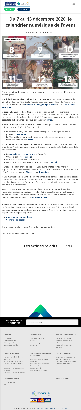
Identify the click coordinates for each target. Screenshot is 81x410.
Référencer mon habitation (64, 338)
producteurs (28, 154)
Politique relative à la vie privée (59, 408)
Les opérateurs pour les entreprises (37, 344)
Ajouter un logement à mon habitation (64, 346)
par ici (49, 120)
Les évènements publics (11, 345)
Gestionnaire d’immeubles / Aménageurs (40, 354)
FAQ (5, 347)
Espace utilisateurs (11, 353)
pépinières (15, 154)
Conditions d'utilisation (42, 408)
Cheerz (29, 172)
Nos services (59, 366)
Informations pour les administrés (66, 361)
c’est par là (21, 134)
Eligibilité (9, 9)
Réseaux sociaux (62, 379)
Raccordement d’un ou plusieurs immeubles (39, 360)
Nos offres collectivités (63, 359)
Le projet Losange (9, 382)
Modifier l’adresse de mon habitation (64, 342)
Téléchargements (9, 343)
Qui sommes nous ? (11, 379)
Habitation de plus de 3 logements (14, 373)
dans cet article (39, 197)
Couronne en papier (15, 220)
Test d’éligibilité (8, 338)
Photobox (44, 172)
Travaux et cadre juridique (64, 364)
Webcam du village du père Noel (40, 104)
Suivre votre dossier (10, 341)
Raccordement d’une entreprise (13, 361)
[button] (71, 251)
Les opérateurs (36, 335)
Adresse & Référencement (66, 335)
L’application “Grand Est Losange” (66, 357)
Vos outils (7, 335)
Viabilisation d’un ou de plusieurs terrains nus (14, 369)
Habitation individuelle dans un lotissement (13, 365)
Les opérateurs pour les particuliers (37, 339)
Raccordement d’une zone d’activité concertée (38, 367)
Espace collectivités (63, 353)
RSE (5, 385)
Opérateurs (24, 9)
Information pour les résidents (39, 370)
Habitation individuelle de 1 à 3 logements (13, 358)
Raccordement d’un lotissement (39, 364)
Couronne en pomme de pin (19, 217)
